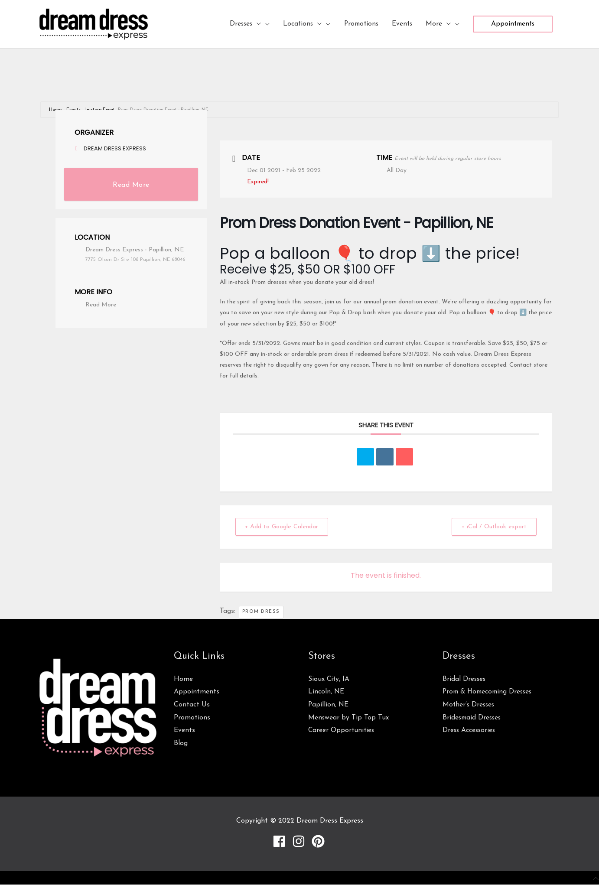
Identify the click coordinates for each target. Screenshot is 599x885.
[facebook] (281, 841)
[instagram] (300, 841)
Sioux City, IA (329, 679)
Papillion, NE (328, 704)
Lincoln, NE (326, 691)
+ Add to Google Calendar (286, 527)
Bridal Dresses (465, 679)
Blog (181, 743)
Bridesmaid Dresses (473, 717)
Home (56, 109)
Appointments (196, 691)
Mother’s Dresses (469, 704)
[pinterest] (319, 841)
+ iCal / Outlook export (490, 527)
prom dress (261, 611)
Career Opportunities (342, 730)
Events (184, 730)
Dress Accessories (470, 730)
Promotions (192, 717)
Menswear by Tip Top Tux (348, 717)
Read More (131, 185)
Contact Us (192, 704)
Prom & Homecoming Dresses (489, 691)
